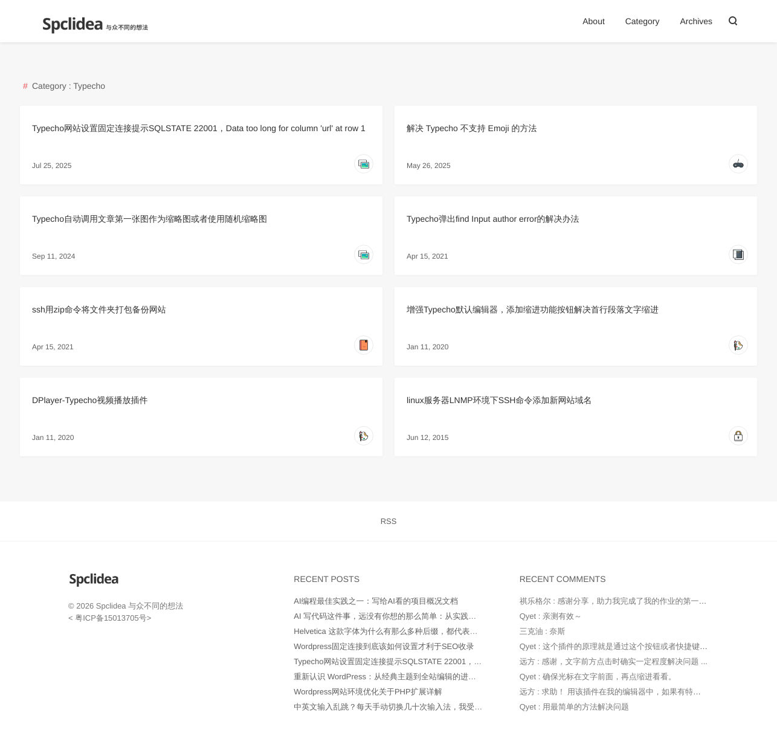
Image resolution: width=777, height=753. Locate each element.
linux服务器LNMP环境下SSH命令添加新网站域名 (499, 400)
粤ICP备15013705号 (110, 617)
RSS (389, 521)
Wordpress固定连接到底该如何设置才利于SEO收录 (384, 646)
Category (642, 21)
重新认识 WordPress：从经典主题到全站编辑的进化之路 (393, 676)
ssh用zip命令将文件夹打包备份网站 (99, 309)
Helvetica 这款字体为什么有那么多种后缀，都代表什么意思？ (401, 631)
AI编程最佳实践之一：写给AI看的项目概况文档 (376, 601)
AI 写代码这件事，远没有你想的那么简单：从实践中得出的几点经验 (412, 616)
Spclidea (111, 605)
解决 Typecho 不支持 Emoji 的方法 (472, 128)
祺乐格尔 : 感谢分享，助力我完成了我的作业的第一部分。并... (628, 601)
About (593, 21)
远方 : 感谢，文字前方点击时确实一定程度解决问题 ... (614, 661)
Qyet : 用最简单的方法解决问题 (574, 706)
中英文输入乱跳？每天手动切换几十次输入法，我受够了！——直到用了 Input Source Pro (450, 706)
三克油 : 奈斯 (543, 631)
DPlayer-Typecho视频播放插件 (89, 400)
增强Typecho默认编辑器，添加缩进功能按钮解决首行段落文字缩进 (533, 309)
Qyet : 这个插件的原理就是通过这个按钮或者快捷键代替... (621, 646)
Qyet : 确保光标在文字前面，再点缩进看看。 (598, 676)
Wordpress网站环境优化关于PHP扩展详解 (368, 691)
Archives (696, 21)
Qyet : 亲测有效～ (551, 616)
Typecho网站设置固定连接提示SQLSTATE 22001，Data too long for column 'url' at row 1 (199, 128)
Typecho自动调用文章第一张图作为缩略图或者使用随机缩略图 (149, 219)
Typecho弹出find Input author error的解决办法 (493, 219)
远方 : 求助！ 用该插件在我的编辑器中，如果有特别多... (617, 691)
